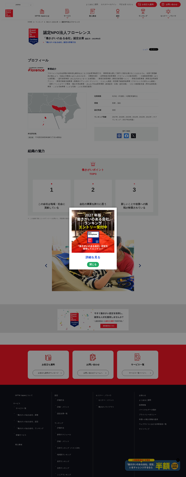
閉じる (93, 294)
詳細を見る (93, 287)
